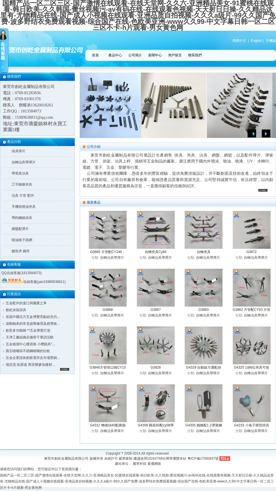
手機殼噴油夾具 (24, 207)
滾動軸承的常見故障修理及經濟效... (33, 324)
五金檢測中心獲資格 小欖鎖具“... (30, 344)
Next (266, 134)
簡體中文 (239, 41)
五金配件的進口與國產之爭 (26, 303)
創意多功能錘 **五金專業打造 (28, 330)
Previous (252, 134)
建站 (118, 464)
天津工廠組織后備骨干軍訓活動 (29, 337)
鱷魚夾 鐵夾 (21, 251)
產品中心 (115, 55)
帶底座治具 (20, 173)
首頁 (95, 55)
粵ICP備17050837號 (203, 459)
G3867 (156, 310)
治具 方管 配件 (23, 196)
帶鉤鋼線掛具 (22, 218)
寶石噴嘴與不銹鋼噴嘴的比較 (28, 351)
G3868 (107, 310)
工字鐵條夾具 (22, 184)
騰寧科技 (140, 464)
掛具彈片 (18, 151)
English (256, 41)
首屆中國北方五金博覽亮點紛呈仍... (33, 317)
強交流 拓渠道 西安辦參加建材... (30, 365)
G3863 (203, 310)
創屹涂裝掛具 (16, 310)
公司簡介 (135, 55)
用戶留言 (175, 55)
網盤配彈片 (20, 229)
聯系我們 (195, 55)
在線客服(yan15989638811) (33, 282)
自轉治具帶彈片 (24, 162)
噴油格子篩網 (22, 240)
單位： (127, 464)
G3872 (251, 252)
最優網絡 (154, 464)
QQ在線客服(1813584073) (21, 273)
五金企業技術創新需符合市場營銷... (33, 358)
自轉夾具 (204, 252)
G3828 (156, 367)
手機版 (271, 41)
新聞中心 (155, 55)
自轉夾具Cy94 (155, 252)
